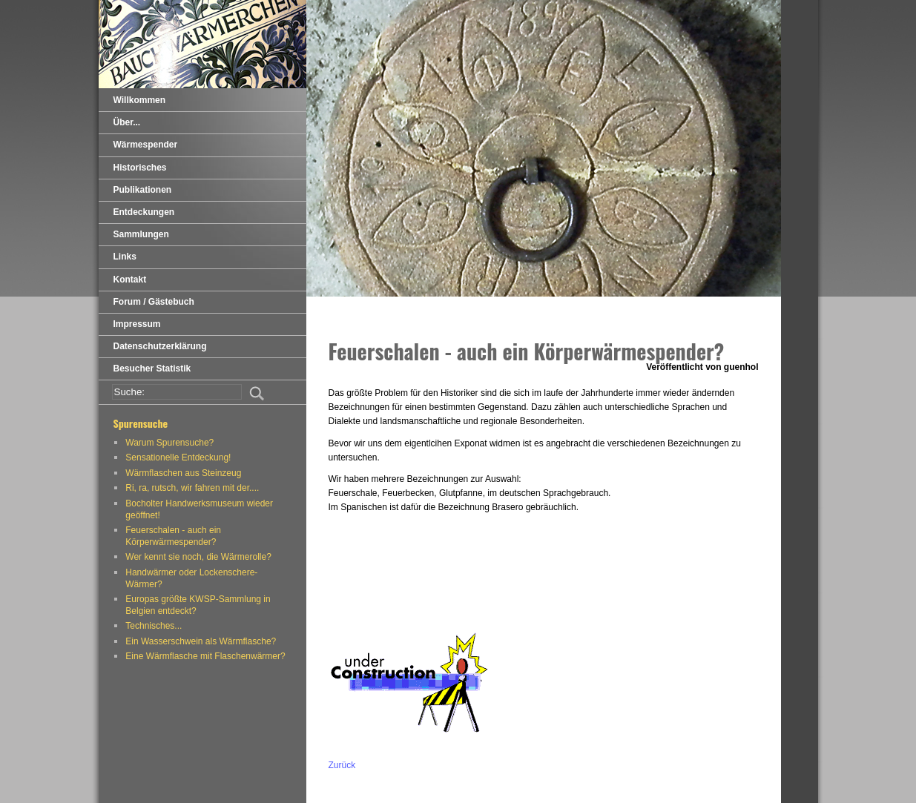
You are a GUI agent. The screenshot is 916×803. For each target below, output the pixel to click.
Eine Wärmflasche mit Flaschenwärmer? (205, 656)
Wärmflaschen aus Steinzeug (183, 473)
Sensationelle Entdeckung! (178, 457)
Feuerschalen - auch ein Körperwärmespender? (173, 536)
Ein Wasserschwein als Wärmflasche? (200, 641)
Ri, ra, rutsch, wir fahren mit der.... (192, 488)
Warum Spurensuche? (169, 442)
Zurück (342, 765)
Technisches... (153, 626)
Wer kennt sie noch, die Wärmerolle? (198, 557)
